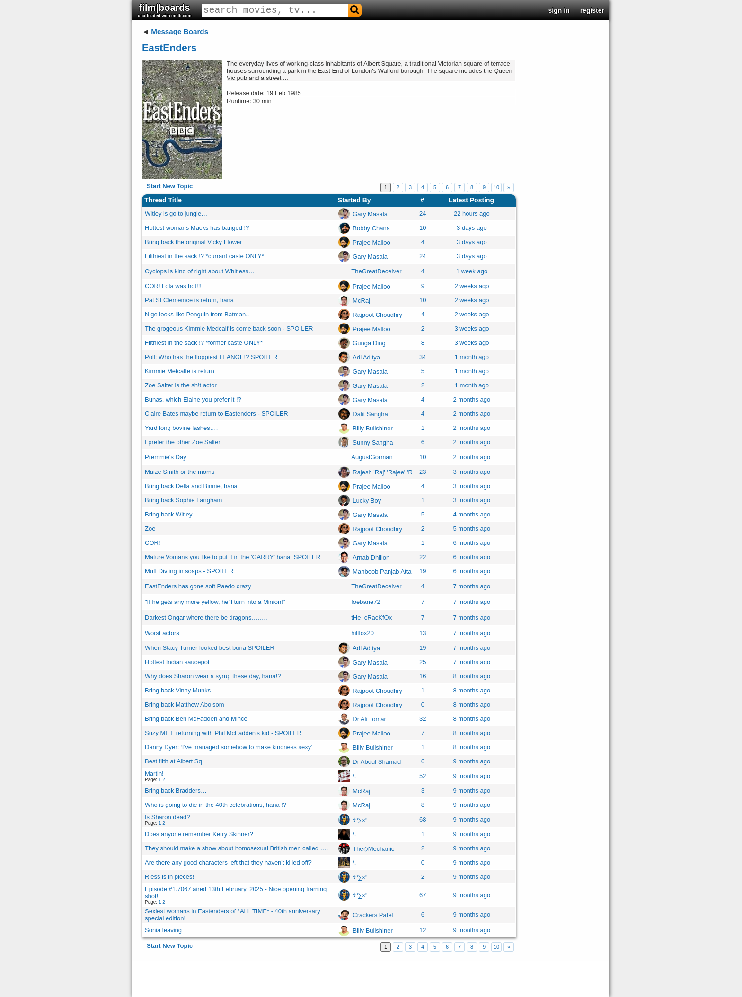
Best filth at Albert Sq (173, 761)
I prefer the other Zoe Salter (183, 442)
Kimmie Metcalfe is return (179, 371)
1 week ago (472, 271)
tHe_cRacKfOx (371, 617)
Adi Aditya (366, 356)
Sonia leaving (163, 930)
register (592, 10)
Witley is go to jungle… (176, 213)
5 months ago (471, 528)
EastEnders (169, 47)
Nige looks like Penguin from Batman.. (197, 314)
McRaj (361, 300)
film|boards (165, 10)
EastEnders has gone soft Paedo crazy (198, 586)
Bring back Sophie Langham (183, 500)
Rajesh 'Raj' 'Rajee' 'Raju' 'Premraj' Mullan (410, 471)
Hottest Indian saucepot (177, 661)
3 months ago (471, 471)
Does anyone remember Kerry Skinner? (199, 834)
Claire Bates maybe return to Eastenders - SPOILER (216, 413)
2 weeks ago (471, 285)
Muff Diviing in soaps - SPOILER (189, 571)
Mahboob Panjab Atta (382, 571)
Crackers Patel (373, 914)
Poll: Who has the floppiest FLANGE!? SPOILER (211, 356)
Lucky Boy (367, 500)
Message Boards (179, 31)
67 (422, 895)
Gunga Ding (369, 342)
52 (422, 775)
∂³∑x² (360, 819)
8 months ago (471, 676)
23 (422, 471)
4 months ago (471, 514)
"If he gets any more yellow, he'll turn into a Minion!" (215, 601)
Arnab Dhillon (371, 556)
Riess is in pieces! (169, 876)
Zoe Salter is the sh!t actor (181, 385)
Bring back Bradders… (176, 790)
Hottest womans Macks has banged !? (197, 227)
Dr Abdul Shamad (377, 761)
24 (422, 213)
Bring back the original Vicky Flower (193, 241)
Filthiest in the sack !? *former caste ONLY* (204, 342)
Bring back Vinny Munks (178, 690)
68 (422, 819)
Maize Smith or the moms (179, 471)
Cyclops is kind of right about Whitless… (200, 271)
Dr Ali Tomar (369, 718)
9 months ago (471, 761)
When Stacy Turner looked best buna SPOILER (209, 647)
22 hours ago (472, 213)
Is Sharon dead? (167, 817)
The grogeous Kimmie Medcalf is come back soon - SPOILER (229, 328)
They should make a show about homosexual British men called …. (236, 848)
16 (422, 676)
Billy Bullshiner (373, 427)
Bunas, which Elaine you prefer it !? (193, 399)
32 (422, 718)
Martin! (154, 773)
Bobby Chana (371, 227)
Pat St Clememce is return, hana (189, 300)
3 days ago (472, 227)
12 (422, 930)
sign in (559, 10)
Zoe (150, 528)
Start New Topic (170, 186)
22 (422, 556)
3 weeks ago (471, 328)
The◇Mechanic (373, 848)
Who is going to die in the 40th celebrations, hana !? (215, 804)
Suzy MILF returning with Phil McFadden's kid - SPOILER (223, 732)
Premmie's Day (165, 457)
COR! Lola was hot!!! (173, 285)
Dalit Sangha (370, 413)
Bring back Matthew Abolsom (184, 704)
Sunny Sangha (373, 442)
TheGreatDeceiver (376, 271)
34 (422, 356)
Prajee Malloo (371, 241)
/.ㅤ (354, 775)
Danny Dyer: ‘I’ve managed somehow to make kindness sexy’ (228, 747)
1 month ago (472, 356)
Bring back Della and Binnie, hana (191, 486)
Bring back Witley (168, 514)
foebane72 (365, 601)
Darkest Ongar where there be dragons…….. (206, 617)
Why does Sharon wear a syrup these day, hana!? (213, 676)
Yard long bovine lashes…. (181, 427)
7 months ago (471, 586)
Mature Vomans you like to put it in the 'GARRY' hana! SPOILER (232, 556)
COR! (152, 542)
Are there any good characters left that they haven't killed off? (228, 862)
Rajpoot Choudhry (377, 314)
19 (422, 571)
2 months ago (471, 399)
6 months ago (471, 542)
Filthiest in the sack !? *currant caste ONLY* (204, 256)
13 (422, 633)
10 (496, 187)
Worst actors (162, 633)
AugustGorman (371, 457)
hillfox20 (362, 633)
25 (422, 661)
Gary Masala (370, 213)
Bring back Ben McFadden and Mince (196, 718)
